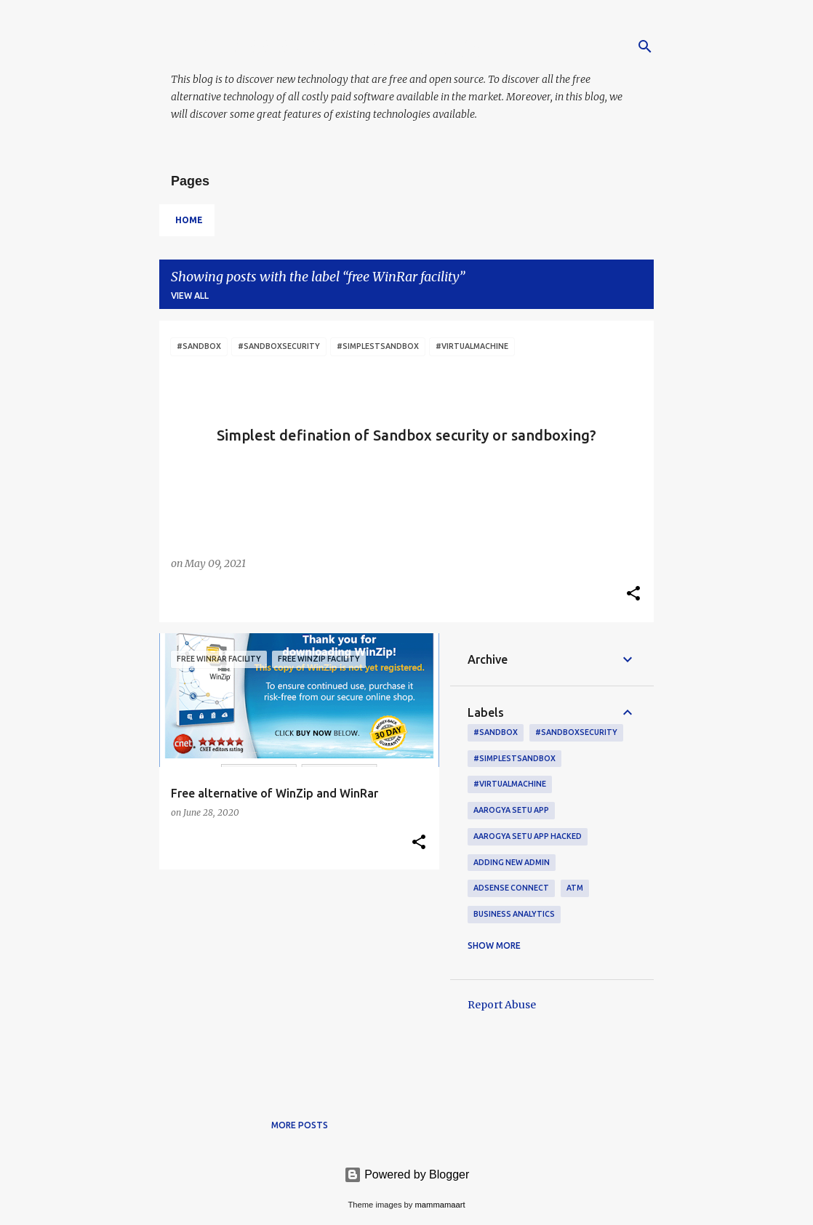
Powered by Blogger (407, 1174)
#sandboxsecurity (576, 732)
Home (189, 220)
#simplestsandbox (514, 758)
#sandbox (495, 732)
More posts (299, 1125)
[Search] (645, 46)
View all (190, 295)
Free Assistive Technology (328, 44)
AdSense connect (511, 887)
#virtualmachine (509, 783)
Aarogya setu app (511, 810)
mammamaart (440, 1204)
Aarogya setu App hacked (527, 836)
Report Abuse (502, 1004)
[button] (633, 595)
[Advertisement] (293, 982)
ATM (574, 887)
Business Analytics (514, 913)
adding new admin (511, 862)
